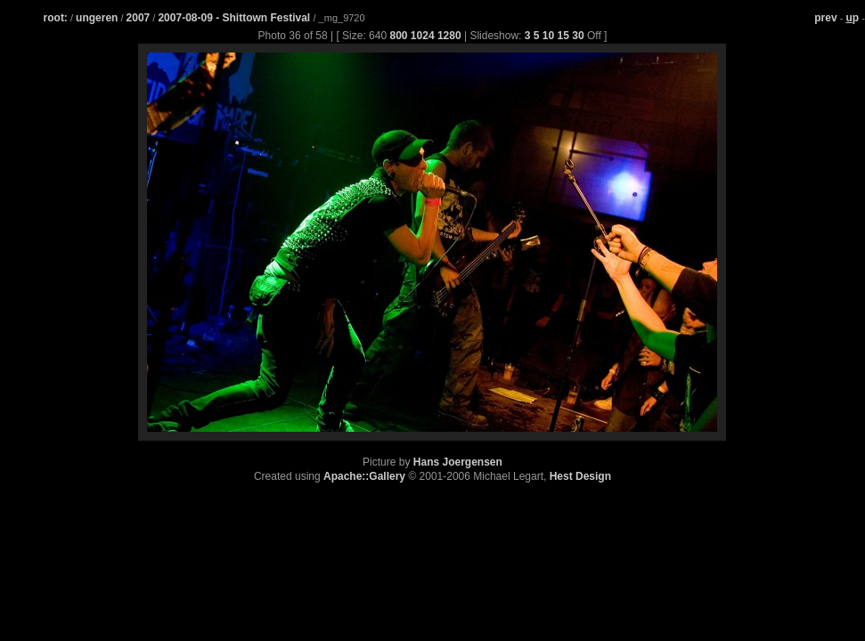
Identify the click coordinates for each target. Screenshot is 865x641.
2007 (138, 18)
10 (548, 35)
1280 (449, 35)
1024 (423, 35)
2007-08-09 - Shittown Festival (235, 18)
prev (825, 18)
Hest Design (580, 476)
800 (398, 35)
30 (577, 35)
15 (563, 35)
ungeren (97, 18)
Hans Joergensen (457, 462)
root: (56, 18)
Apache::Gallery (364, 476)
